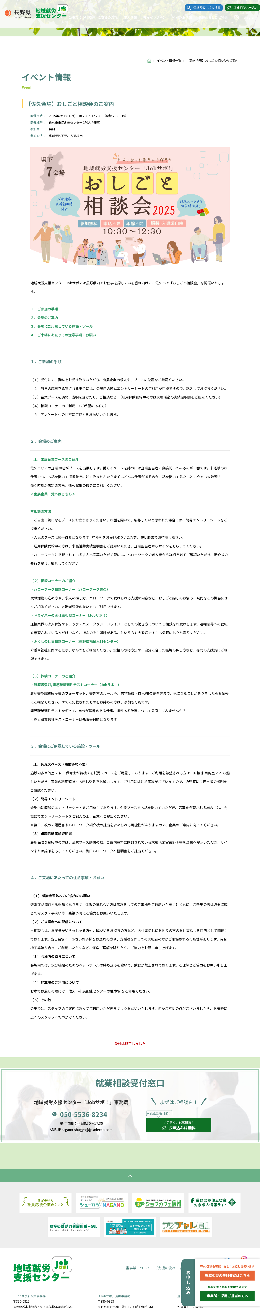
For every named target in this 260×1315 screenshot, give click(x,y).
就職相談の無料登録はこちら (227, 1275)
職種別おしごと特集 (208, 17)
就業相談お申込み (241, 8)
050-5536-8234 (83, 1114)
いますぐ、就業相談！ (179, 1125)
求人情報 (126, 17)
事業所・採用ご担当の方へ (227, 1295)
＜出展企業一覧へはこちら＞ (52, 493)
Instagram (241, 17)
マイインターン (150, 17)
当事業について (75, 17)
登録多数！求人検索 (202, 8)
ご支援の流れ (103, 17)
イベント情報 (178, 17)
